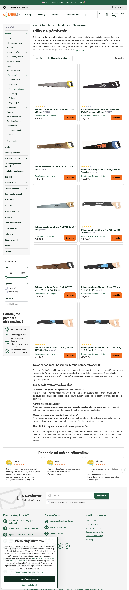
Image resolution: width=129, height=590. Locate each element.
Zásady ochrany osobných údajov (29, 572)
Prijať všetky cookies (29, 579)
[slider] (6, 277)
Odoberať (101, 495)
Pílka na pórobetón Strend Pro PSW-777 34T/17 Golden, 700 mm (53, 288)
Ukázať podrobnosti (29, 585)
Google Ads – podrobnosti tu (42, 558)
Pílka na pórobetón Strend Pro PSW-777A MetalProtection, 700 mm (100, 110)
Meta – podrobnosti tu (18, 561)
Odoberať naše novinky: (32, 500)
